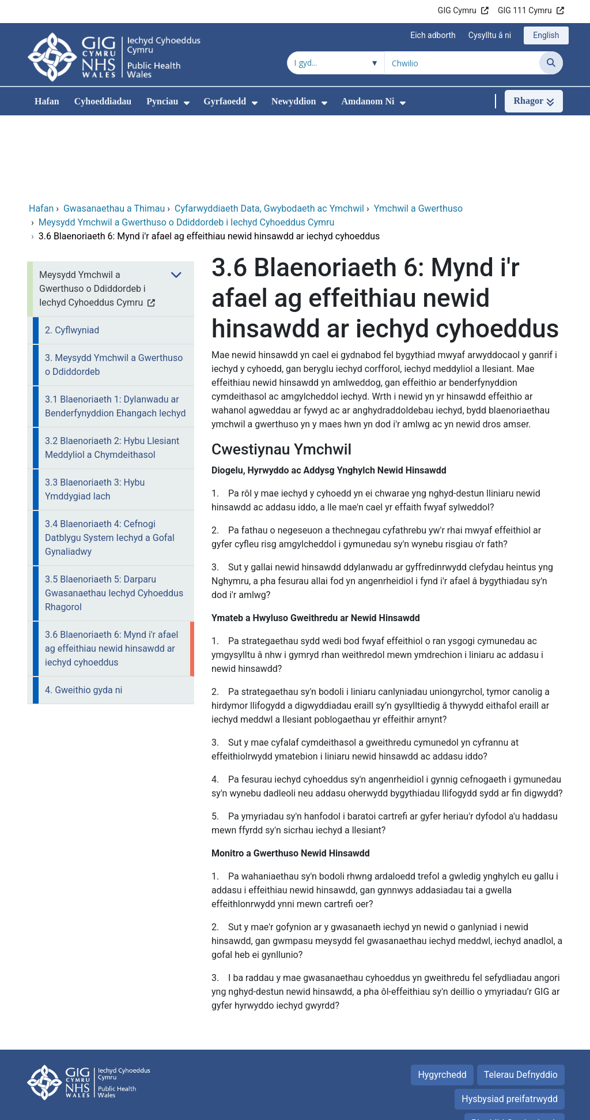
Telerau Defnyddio (521, 997)
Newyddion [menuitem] (293, 101)
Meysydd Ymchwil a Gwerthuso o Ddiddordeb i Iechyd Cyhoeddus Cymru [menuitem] (92, 211)
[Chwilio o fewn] (336, 62)
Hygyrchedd (442, 997)
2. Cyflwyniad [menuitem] (72, 252)
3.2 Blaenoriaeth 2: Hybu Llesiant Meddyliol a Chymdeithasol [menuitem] (112, 370)
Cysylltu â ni (489, 35)
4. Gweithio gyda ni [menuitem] (83, 612)
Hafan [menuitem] (47, 101)
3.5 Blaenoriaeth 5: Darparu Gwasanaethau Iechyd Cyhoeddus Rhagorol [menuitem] (114, 516)
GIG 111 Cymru (525, 10)
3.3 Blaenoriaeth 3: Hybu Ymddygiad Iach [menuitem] (95, 412)
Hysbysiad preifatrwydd (510, 1021)
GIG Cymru (457, 10)
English (546, 35)
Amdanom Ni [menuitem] (367, 101)
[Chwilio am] (462, 62)
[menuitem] (186, 103)
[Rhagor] (534, 101)
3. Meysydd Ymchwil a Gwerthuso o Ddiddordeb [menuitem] (114, 287)
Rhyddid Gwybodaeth (514, 1045)
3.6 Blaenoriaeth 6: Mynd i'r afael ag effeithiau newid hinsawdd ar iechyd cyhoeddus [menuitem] (111, 571)
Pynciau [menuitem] (162, 101)
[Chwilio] (551, 62)
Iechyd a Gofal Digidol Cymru (504, 1105)
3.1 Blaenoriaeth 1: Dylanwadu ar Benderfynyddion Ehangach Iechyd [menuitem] (115, 329)
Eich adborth (433, 35)
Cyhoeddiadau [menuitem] (103, 101)
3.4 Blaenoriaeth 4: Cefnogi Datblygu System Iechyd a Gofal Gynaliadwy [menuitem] (110, 460)
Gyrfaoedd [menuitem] (224, 101)
